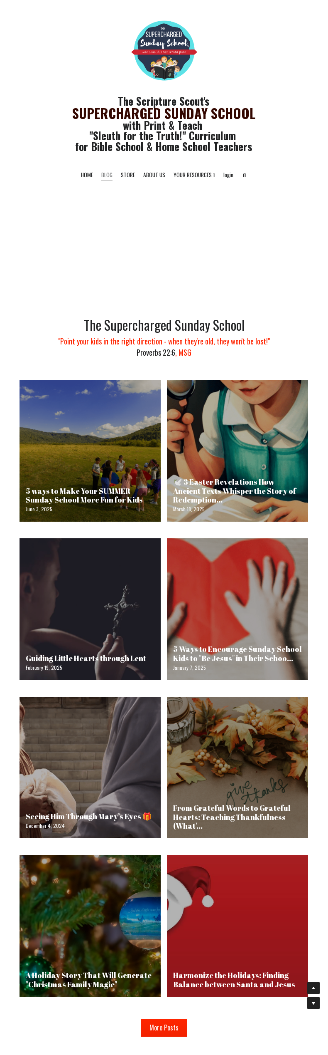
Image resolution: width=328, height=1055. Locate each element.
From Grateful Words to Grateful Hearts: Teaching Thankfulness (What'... (232, 817)
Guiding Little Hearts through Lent (86, 658)
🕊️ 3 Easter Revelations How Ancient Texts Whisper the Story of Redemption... (234, 491)
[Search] (244, 175)
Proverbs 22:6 (156, 352)
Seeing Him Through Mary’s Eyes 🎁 (89, 816)
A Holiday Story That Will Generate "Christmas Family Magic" (89, 979)
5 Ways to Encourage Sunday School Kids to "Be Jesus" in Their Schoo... (237, 653)
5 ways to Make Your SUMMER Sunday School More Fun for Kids (84, 495)
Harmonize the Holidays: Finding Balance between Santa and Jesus (234, 979)
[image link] (164, 49)
